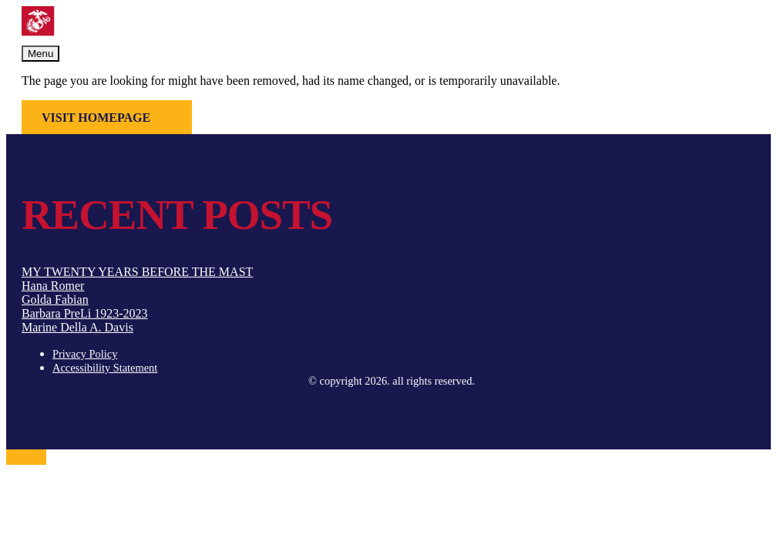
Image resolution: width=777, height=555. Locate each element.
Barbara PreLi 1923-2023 (85, 313)
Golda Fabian (55, 299)
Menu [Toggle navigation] (40, 53)
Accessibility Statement (104, 368)
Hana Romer (53, 285)
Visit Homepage (96, 117)
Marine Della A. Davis (77, 327)
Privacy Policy (84, 354)
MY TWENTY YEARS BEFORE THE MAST (137, 271)
